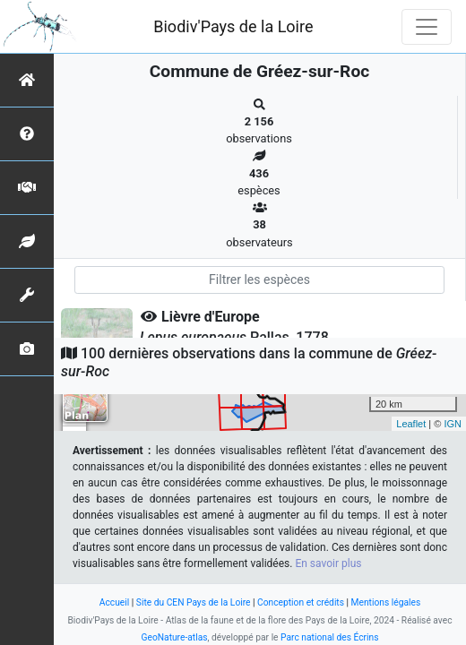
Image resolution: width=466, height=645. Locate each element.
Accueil (114, 602)
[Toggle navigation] (426, 27)
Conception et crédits (300, 602)
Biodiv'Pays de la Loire (233, 26)
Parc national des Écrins (329, 637)
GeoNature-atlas (175, 637)
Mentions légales (386, 602)
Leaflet (411, 423)
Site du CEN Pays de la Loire (193, 602)
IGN (453, 423)
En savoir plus (328, 563)
